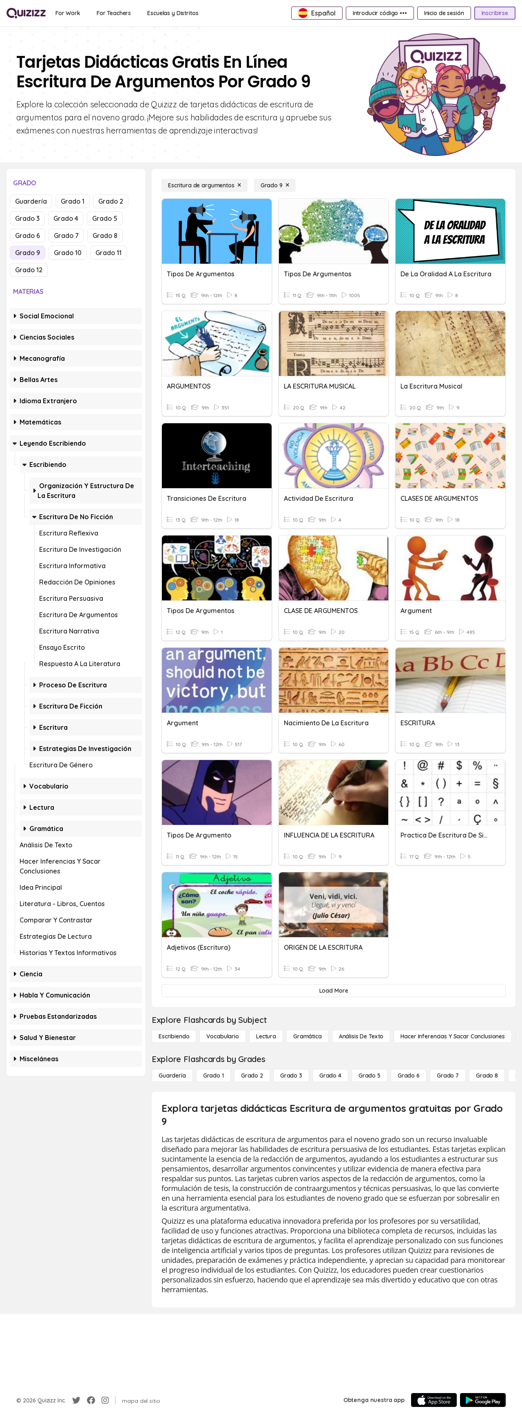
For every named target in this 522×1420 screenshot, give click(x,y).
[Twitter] (76, 1400)
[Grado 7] (448, 1075)
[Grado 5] (369, 1075)
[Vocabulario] (222, 1036)
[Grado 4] (330, 1075)
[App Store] (434, 1400)
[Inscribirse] (494, 13)
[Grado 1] (213, 1075)
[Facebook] (91, 1400)
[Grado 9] (275, 185)
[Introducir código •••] (380, 13)
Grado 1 (72, 201)
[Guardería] (172, 1075)
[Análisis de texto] (361, 1036)
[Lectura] (266, 1036)
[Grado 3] (291, 1075)
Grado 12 (28, 270)
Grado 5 (104, 218)
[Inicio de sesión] (444, 13)
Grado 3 (27, 218)
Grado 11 (108, 253)
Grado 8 (105, 235)
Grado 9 (27, 253)
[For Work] (68, 13)
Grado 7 (66, 235)
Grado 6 (27, 235)
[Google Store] (483, 1400)
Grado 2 (110, 201)
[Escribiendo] (174, 1036)
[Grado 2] (252, 1075)
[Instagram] (105, 1400)
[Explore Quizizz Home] (26, 13)
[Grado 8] (487, 1075)
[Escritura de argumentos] (204, 185)
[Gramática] (307, 1036)
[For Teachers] (113, 13)
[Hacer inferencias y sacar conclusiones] (453, 1036)
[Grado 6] (409, 1075)
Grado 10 (68, 253)
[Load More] (333, 990)
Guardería (31, 201)
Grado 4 (65, 218)
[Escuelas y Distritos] (173, 13)
